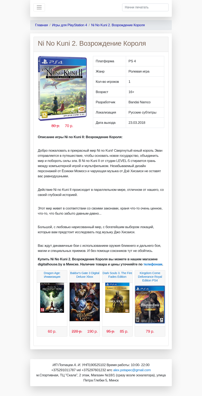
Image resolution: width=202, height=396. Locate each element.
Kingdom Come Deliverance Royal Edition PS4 (150, 276)
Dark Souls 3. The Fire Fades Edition (117, 274)
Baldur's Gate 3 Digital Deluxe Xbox (84, 274)
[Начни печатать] (145, 7)
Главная (41, 25)
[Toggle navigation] (39, 7)
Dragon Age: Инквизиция (52, 274)
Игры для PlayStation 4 (69, 25)
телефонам (152, 264)
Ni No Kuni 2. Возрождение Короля (118, 25)
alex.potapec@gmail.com (132, 370)
